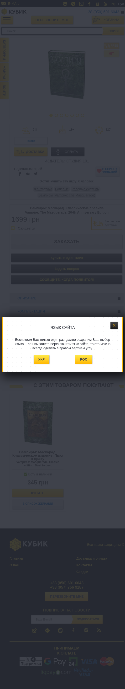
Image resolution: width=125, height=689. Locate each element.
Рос (83, 359)
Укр (41, 359)
